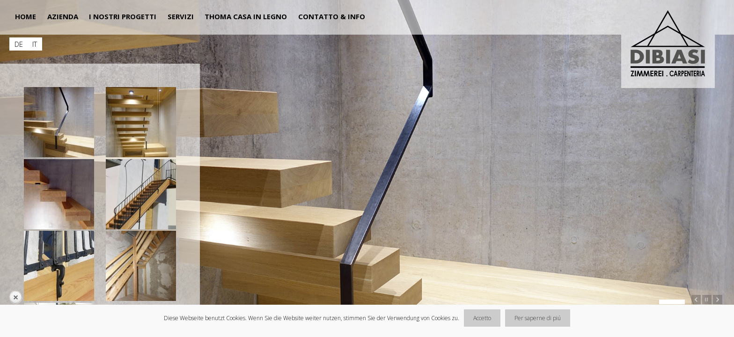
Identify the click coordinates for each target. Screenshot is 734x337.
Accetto (482, 318)
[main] (84, 174)
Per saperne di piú (537, 318)
